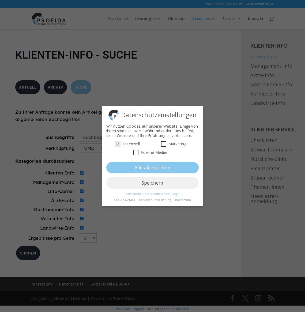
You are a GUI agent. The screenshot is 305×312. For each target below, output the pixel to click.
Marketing (173, 143)
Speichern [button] (153, 181)
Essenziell (127, 143)
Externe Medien (150, 151)
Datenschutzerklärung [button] (155, 199)
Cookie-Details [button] (125, 199)
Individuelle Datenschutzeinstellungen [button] (152, 193)
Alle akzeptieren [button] (152, 166)
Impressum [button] (183, 199)
